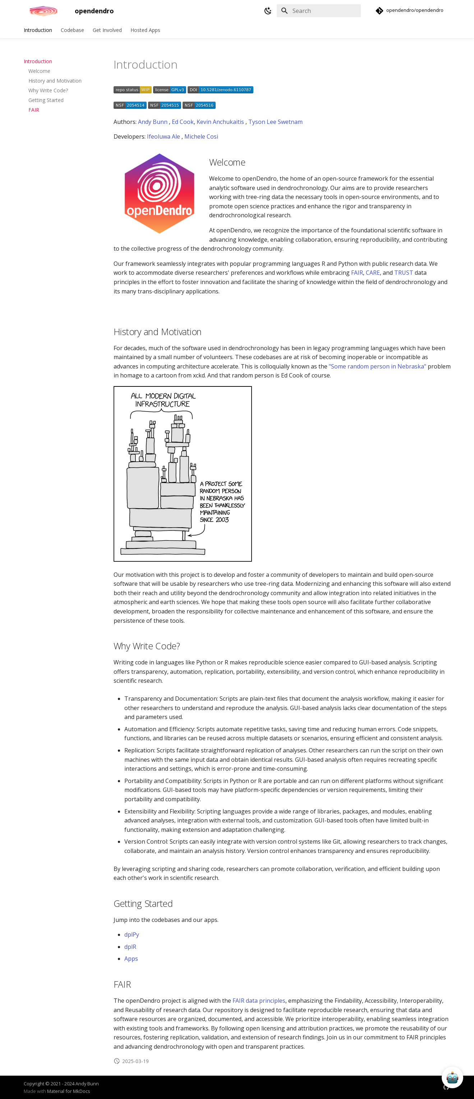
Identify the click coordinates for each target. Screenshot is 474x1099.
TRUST (403, 273)
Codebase (72, 30)
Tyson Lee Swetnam (275, 122)
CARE (373, 273)
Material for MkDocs (68, 1091)
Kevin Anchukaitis (220, 122)
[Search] (319, 10)
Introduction (38, 30)
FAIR (357, 273)
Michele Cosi (201, 136)
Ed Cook (183, 122)
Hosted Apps (145, 30)
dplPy (131, 934)
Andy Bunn (152, 122)
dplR (130, 947)
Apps (131, 959)
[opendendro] (43, 10)
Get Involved (107, 30)
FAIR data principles (259, 1001)
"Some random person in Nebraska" (377, 366)
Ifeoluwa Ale (163, 136)
